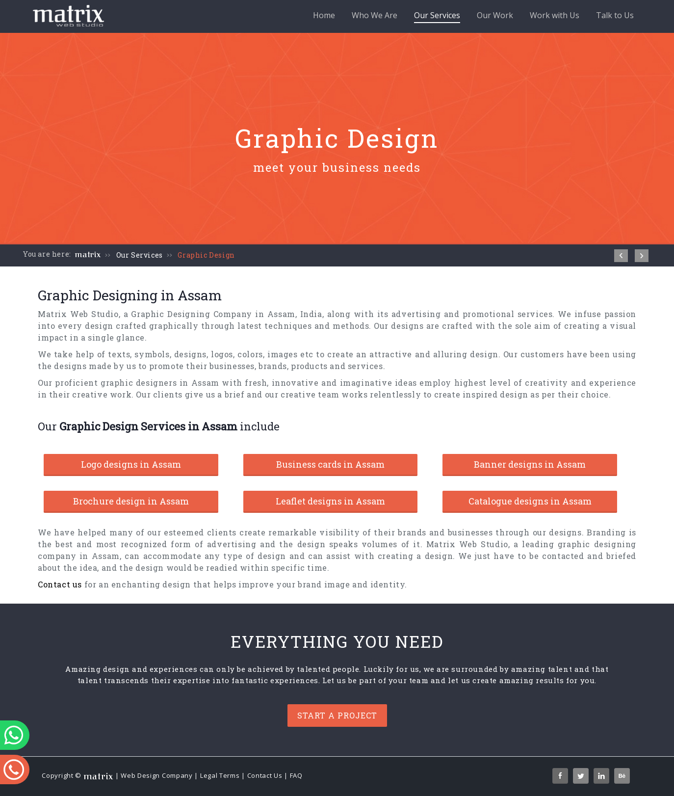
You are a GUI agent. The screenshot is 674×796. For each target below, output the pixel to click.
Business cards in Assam (330, 464)
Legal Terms (220, 775)
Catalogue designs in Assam (530, 501)
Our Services (437, 16)
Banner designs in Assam (530, 464)
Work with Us (554, 15)
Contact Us (265, 775)
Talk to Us (615, 15)
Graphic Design (206, 255)
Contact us (60, 584)
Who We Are (374, 15)
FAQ (296, 775)
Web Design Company (157, 775)
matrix (88, 255)
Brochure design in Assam (131, 501)
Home (324, 15)
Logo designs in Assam (131, 464)
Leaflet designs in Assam (330, 501)
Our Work (495, 15)
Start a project (337, 715)
